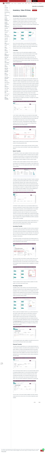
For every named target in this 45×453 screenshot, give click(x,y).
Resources (35, 3)
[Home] (6, 3)
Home (12, 3)
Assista (26, 3)
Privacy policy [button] (3, 451)
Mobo (29, 3)
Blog (31, 3)
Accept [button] (42, 450)
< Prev (34, 402)
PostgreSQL (19, 3)
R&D (22, 3)
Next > (39, 402)
